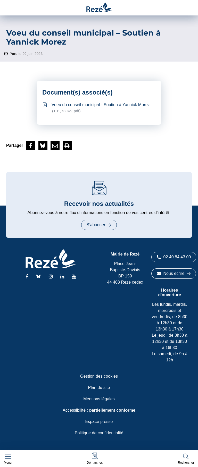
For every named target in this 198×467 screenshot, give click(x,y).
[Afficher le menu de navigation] (8, 459)
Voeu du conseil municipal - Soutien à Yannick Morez (96, 108)
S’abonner (99, 225)
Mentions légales (99, 399)
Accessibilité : (99, 410)
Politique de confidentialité (99, 433)
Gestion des (99, 376)
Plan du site (99, 387)
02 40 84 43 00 (174, 257)
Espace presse (99, 421)
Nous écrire (174, 273)
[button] (95, 458)
